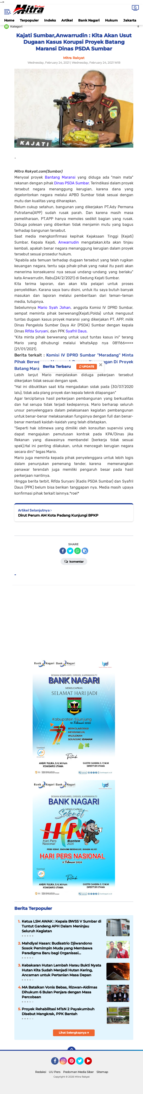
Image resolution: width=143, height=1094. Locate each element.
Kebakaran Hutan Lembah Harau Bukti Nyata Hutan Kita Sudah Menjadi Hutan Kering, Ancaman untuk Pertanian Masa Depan (61, 970)
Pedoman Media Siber (78, 1072)
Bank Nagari (88, 20)
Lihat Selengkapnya (74, 1032)
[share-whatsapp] (77, 551)
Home (9, 20)
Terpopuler (29, 20)
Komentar (74, 561)
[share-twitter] (70, 551)
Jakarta (129, 20)
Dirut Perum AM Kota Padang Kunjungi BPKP (58, 515)
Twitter (82, 1063)
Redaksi (40, 1072)
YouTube (91, 1063)
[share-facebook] (62, 551)
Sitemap (102, 1072)
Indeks (50, 20)
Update (86, 366)
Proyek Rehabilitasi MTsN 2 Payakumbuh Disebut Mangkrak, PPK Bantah (58, 1011)
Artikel (67, 20)
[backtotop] (71, 1051)
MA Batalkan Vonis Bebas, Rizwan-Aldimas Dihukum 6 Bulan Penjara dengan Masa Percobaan (59, 992)
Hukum (111, 20)
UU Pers (54, 1072)
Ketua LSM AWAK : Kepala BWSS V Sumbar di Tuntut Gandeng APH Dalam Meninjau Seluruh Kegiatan (61, 926)
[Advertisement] (74, 622)
